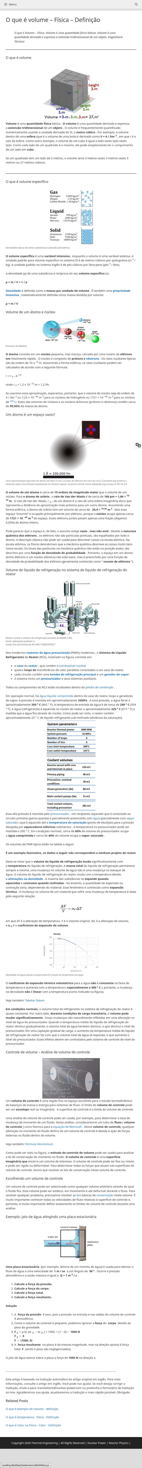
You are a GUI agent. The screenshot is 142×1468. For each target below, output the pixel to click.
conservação (104, 1195)
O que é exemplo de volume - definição (32, 1409)
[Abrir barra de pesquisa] (136, 4)
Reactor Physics (118, 1443)
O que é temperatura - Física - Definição (32, 1417)
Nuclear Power (97, 1443)
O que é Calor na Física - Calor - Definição (33, 1425)
